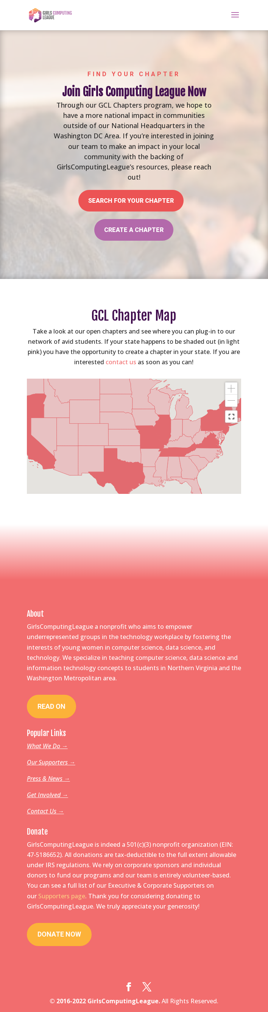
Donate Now (59, 934)
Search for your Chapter (131, 197)
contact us (121, 362)
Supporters (54, 896)
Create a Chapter (133, 224)
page (78, 896)
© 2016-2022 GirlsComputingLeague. (105, 1001)
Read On (51, 706)
